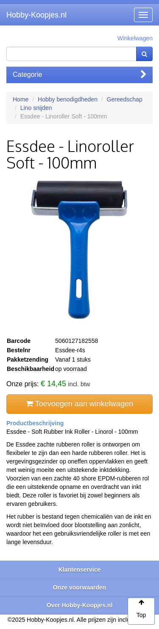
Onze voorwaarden (79, 587)
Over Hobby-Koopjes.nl (80, 605)
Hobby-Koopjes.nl (36, 15)
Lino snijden (36, 107)
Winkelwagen (135, 38)
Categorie (79, 74)
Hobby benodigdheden (68, 99)
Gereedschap (124, 99)
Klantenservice (80, 569)
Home (20, 99)
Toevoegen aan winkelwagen (79, 403)
